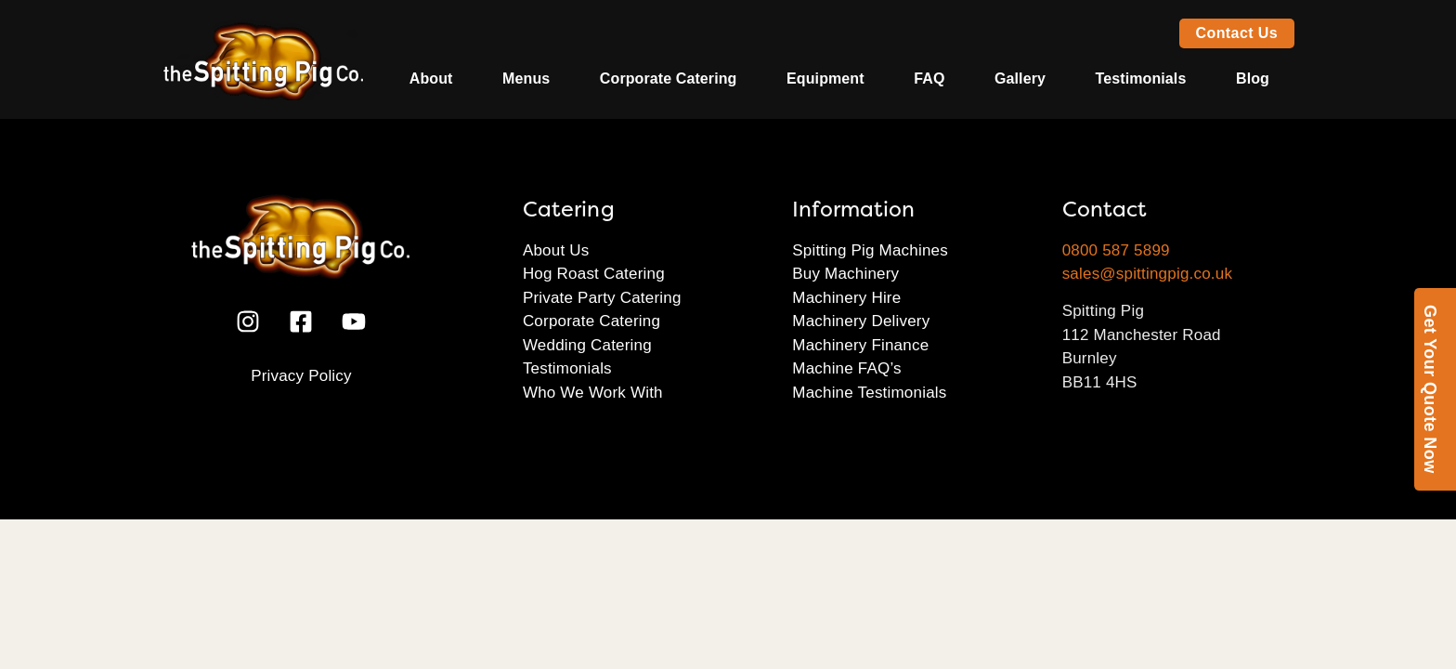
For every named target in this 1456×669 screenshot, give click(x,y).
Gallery (1020, 78)
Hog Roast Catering (594, 273)
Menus (526, 78)
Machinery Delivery (861, 321)
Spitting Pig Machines (870, 250)
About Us (556, 250)
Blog (1252, 78)
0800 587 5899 (1116, 250)
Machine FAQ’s (847, 368)
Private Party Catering (602, 298)
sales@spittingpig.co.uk (1147, 273)
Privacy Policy (301, 376)
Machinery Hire (846, 298)
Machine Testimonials (869, 392)
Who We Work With (593, 392)
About (431, 78)
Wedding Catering (587, 345)
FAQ (929, 78)
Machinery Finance (860, 345)
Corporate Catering (668, 78)
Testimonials (1141, 78)
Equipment (825, 78)
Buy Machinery (845, 273)
